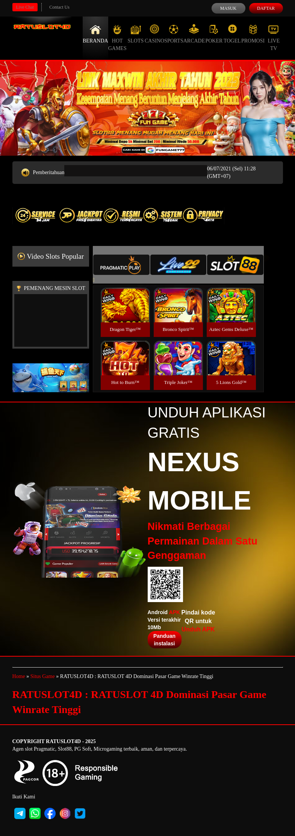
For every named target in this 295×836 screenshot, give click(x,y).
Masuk (228, 8)
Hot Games (117, 37)
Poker (213, 34)
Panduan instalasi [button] (164, 639)
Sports (173, 34)
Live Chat (25, 7)
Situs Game (42, 676)
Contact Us (59, 7)
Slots (135, 34)
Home (18, 676)
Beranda (95, 34)
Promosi (253, 34)
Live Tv (274, 37)
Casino (154, 34)
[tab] (121, 265)
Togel (232, 34)
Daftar (266, 8)
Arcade (194, 34)
